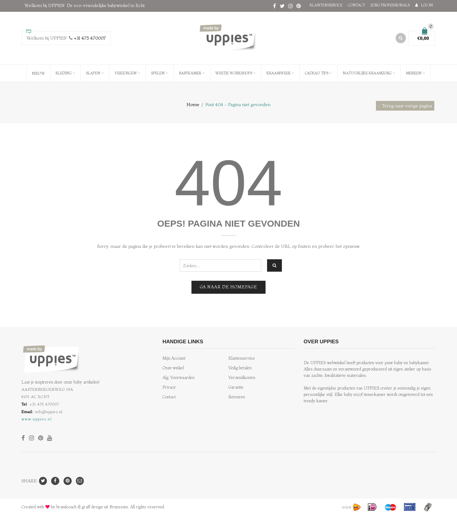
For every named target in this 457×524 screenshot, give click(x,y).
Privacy (169, 387)
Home (193, 104)
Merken (414, 73)
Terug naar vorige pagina (407, 105)
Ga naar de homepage (228, 286)
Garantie (235, 387)
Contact (356, 5)
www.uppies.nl (36, 418)
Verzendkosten (241, 377)
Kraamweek (278, 73)
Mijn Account (173, 358)
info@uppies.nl (49, 411)
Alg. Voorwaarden (178, 377)
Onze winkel (173, 367)
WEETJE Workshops (233, 73)
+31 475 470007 (90, 38)
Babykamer (190, 73)
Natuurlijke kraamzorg (367, 73)
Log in (427, 5)
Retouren (236, 396)
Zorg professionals (390, 5)
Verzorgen (126, 73)
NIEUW (38, 73)
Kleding (64, 73)
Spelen (158, 73)
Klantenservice (326, 5)
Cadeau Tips (316, 73)
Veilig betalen (240, 367)
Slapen (93, 73)
